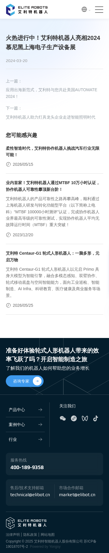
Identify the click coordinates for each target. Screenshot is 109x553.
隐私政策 (30, 535)
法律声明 (13, 535)
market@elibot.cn (77, 494)
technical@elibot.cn (30, 494)
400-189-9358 (27, 467)
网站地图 (48, 535)
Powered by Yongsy (45, 547)
